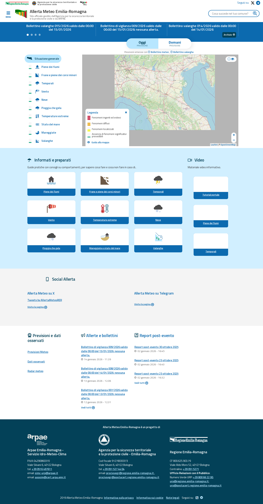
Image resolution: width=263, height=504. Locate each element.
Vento (51, 219)
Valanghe (158, 248)
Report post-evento (157, 335)
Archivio (229, 34)
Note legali (172, 498)
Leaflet (214, 144)
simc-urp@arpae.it (46, 473)
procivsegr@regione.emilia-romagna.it (130, 473)
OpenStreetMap (228, 144)
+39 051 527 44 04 (113, 469)
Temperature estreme (105, 219)
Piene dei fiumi (51, 191)
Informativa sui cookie (149, 498)
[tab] (142, 43)
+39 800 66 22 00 (203, 477)
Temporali (158, 191)
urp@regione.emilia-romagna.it (189, 481)
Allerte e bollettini (102, 335)
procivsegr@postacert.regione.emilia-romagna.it (129, 477)
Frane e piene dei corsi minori (104, 191)
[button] (28, 35)
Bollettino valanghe (182, 52)
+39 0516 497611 (42, 469)
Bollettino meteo (158, 52)
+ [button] (234, 135)
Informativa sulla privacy (119, 498)
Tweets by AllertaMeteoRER (44, 300)
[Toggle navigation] (8, 15)
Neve (158, 219)
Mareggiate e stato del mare (104, 248)
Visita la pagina (37, 307)
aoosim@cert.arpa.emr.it (50, 477)
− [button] (234, 140)
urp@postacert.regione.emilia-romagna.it (196, 485)
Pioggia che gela (51, 248)
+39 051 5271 (191, 469)
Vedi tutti (88, 407)
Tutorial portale (210, 194)
